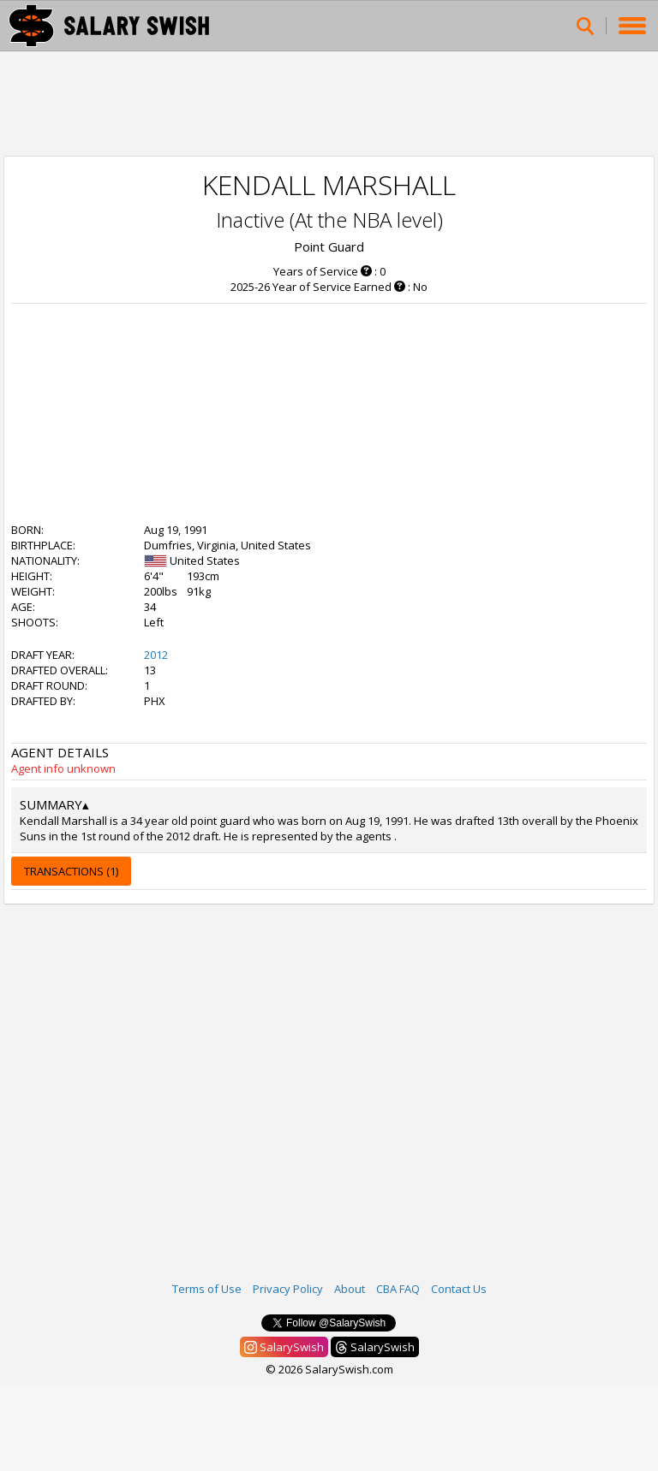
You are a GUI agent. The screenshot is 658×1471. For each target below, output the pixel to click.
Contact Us (459, 1288)
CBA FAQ (398, 1288)
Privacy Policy (288, 1288)
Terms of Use (207, 1288)
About (349, 1288)
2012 (156, 654)
